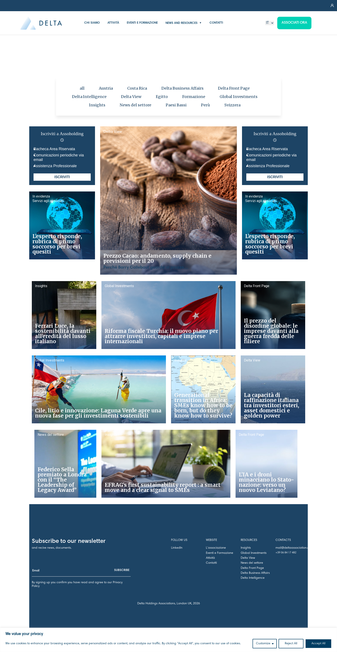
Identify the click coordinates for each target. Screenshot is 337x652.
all (82, 88)
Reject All (291, 643)
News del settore (136, 105)
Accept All (318, 643)
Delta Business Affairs (182, 88)
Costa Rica (137, 88)
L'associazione (216, 547)
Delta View (131, 96)
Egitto (162, 96)
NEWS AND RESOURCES (181, 22)
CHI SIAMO (92, 22)
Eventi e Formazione (219, 553)
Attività (210, 558)
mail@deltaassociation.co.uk (295, 547)
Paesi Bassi (176, 105)
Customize (263, 643)
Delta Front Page (234, 88)
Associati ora (294, 23)
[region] (168, 640)
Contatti (211, 563)
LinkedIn (176, 547)
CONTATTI (216, 22)
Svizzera (232, 105)
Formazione (193, 96)
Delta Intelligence (89, 96)
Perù (205, 105)
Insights (97, 105)
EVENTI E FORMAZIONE (142, 22)
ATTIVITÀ (113, 22)
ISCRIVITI (62, 177)
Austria (106, 88)
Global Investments (239, 96)
